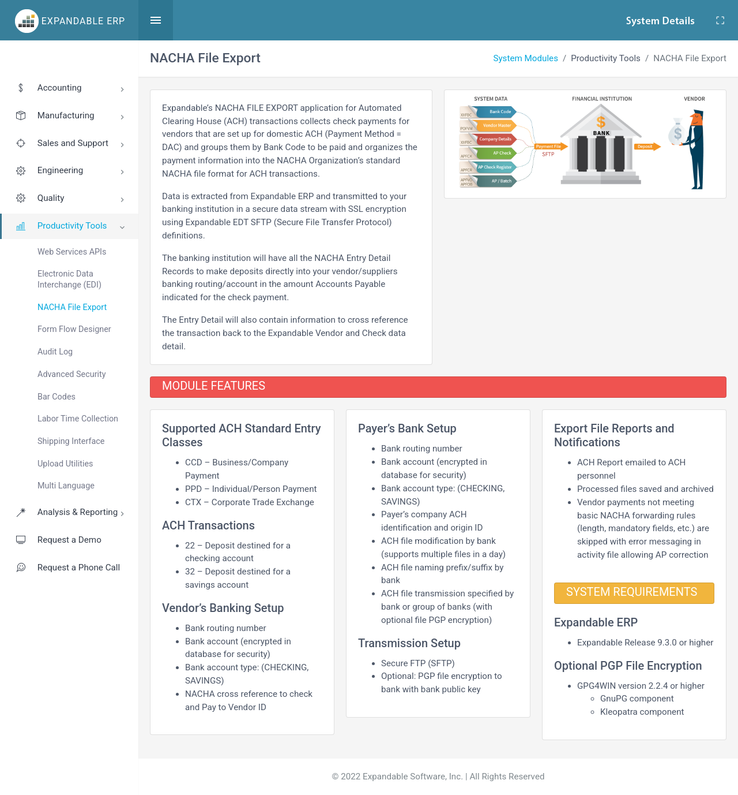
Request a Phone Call (67, 567)
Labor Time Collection (77, 419)
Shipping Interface (70, 441)
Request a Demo (58, 540)
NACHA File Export (72, 307)
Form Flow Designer (74, 329)
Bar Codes (56, 397)
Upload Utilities (65, 464)
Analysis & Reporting (71, 514)
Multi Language (66, 486)
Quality (71, 200)
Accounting (71, 89)
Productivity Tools (72, 226)
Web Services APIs (71, 252)
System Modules (525, 58)
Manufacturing (71, 117)
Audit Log (55, 352)
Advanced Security (71, 374)
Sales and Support (71, 145)
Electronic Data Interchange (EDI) (69, 279)
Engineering (71, 172)
